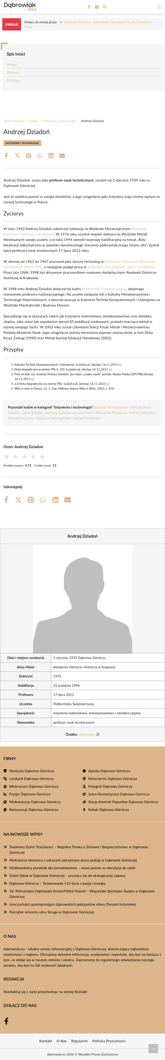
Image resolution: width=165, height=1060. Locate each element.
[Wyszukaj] (105, 7)
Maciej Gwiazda (141, 412)
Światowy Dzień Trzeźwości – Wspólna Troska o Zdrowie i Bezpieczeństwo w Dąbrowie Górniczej (78, 849)
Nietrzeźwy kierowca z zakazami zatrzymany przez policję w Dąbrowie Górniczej (73, 860)
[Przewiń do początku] (153, 1048)
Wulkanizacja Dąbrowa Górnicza (35, 801)
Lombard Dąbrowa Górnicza (31, 778)
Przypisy (13, 80)
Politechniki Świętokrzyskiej (104, 288)
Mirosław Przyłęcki (111, 412)
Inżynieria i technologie (59, 121)
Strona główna (13, 121)
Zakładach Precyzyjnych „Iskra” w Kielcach (121, 267)
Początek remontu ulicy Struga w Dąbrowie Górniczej (51, 912)
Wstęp (12, 64)
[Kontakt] (96, 7)
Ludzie (33, 121)
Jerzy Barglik (32, 412)
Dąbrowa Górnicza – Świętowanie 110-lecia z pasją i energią (57, 883)
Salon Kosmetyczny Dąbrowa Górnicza (119, 794)
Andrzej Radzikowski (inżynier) (69, 412)
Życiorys (13, 72)
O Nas (62, 1041)
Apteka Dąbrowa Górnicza (109, 771)
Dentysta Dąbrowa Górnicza (31, 771)
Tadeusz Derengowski (53, 418)
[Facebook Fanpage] (88, 7)
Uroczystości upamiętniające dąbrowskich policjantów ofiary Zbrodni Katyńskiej (72, 904)
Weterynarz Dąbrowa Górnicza (33, 786)
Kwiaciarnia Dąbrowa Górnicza (112, 778)
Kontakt (81, 991)
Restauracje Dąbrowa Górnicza (33, 809)
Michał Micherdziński (112, 407)
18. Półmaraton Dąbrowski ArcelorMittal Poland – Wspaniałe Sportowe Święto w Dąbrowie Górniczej (82, 894)
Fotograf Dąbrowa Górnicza (110, 786)
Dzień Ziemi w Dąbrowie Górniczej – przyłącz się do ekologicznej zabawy (67, 875)
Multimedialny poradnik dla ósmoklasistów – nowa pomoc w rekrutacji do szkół (72, 868)
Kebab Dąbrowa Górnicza (108, 809)
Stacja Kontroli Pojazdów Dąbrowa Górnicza (123, 801)
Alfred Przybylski (87, 418)
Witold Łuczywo (21, 418)
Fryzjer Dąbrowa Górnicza (29, 794)
